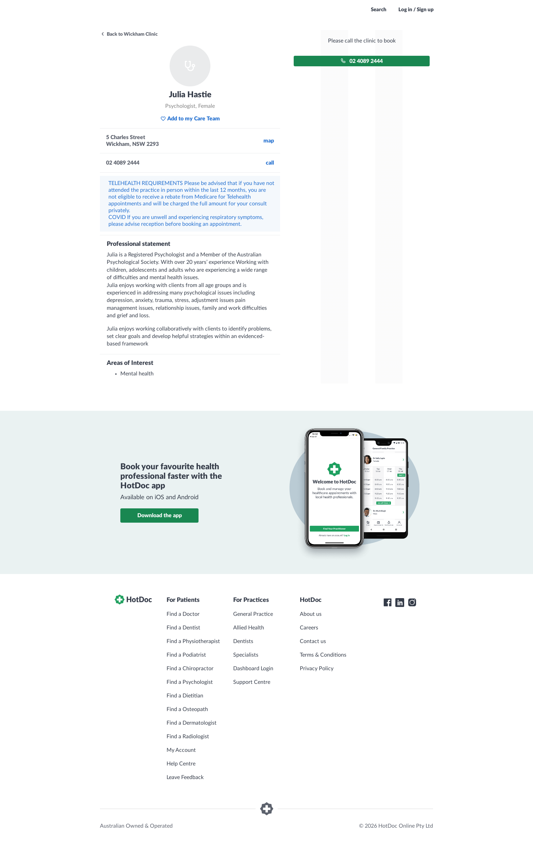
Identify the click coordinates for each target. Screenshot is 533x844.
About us (311, 614)
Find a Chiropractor (190, 668)
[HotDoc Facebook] (387, 602)
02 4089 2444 (362, 61)
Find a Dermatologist (192, 723)
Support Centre (251, 682)
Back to (129, 34)
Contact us (313, 641)
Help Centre (181, 763)
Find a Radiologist (188, 736)
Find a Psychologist (190, 682)
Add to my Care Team (190, 118)
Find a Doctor (183, 614)
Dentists (243, 641)
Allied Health (248, 627)
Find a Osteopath (187, 709)
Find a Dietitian (185, 695)
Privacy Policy (316, 668)
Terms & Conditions (323, 655)
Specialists (245, 655)
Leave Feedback (185, 777)
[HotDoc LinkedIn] (400, 602)
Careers (309, 627)
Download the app (159, 515)
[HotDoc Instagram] (412, 602)
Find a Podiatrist (186, 655)
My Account (181, 750)
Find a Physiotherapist (193, 641)
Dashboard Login (253, 668)
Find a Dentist (183, 627)
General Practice (253, 614)
